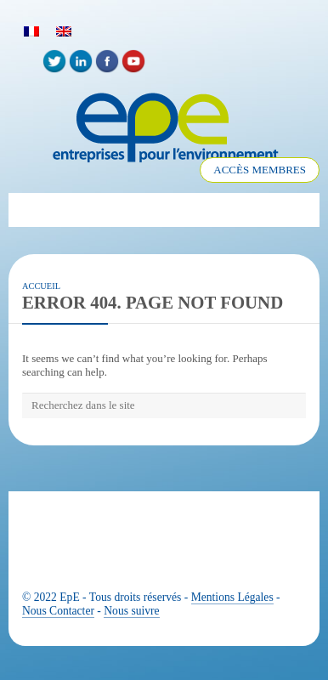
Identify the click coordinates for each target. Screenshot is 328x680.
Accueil (41, 286)
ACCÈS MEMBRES (259, 169)
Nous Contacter (58, 610)
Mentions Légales (232, 597)
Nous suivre (131, 610)
